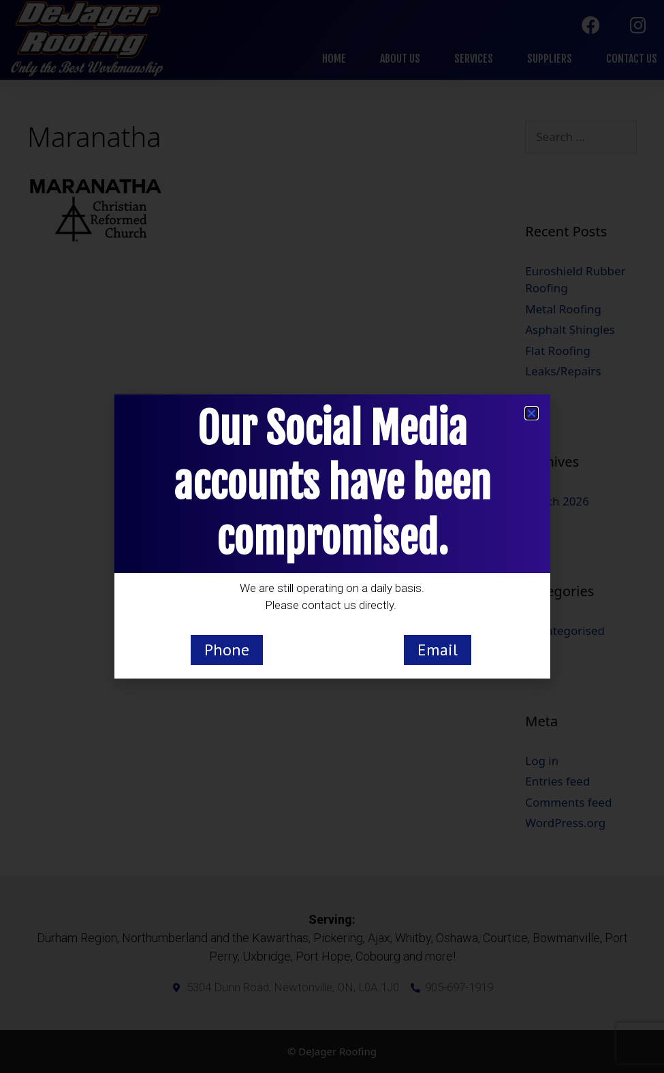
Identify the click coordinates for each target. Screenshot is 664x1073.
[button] (531, 413)
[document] (332, 536)
